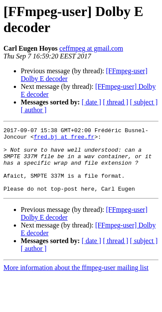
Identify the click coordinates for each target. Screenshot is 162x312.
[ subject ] (144, 102)
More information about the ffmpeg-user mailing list (76, 280)
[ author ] (34, 110)
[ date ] (91, 102)
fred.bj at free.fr (64, 139)
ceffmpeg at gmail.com (91, 48)
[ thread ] (115, 102)
